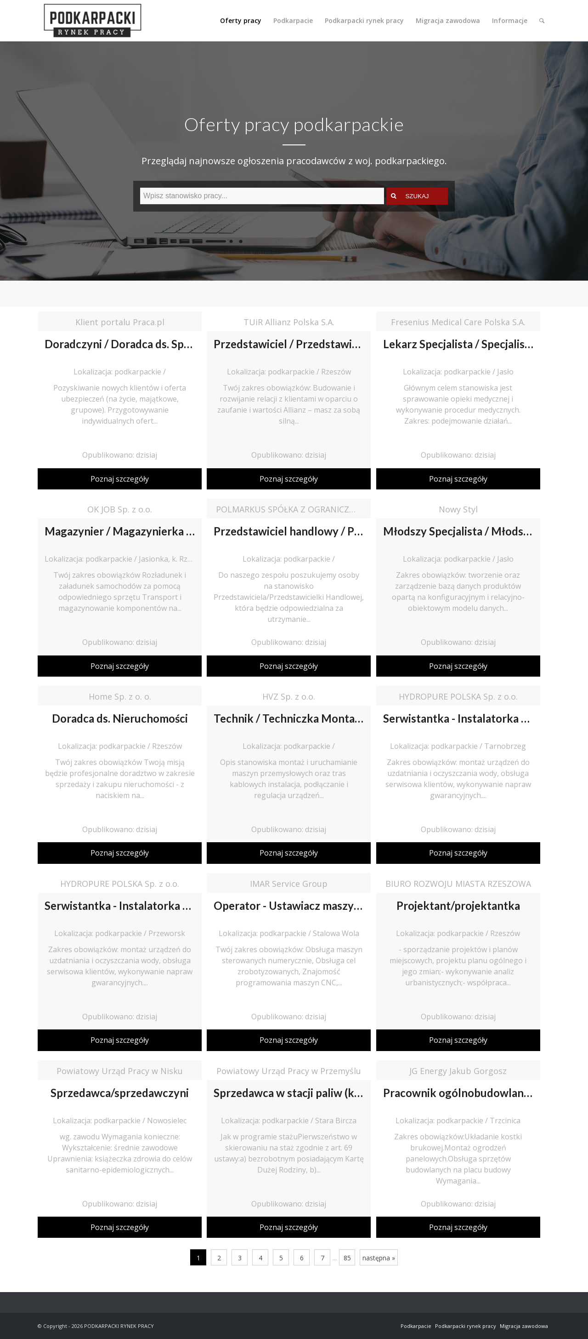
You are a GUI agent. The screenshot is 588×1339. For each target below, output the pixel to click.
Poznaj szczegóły (119, 479)
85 (347, 1257)
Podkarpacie (416, 1325)
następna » (378, 1257)
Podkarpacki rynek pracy (465, 1325)
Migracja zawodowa (524, 1325)
